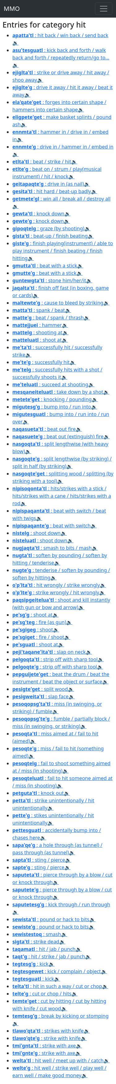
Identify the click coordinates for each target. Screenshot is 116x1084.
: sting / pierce (38, 859)
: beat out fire (44, 429)
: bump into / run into (51, 406)
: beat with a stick (44, 265)
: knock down (38, 213)
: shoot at (37, 339)
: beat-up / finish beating (50, 235)
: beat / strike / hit (41, 161)
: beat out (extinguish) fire (58, 436)
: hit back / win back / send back (60, 35)
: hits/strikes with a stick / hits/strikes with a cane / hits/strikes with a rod (61, 496)
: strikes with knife (48, 1030)
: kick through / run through (61, 904)
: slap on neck (49, 651)
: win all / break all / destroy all (61, 198)
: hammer (37, 325)
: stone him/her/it (49, 280)
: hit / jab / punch (43, 949)
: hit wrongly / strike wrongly (56, 585)
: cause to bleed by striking (57, 302)
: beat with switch (51, 525)
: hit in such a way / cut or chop (57, 986)
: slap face (40, 696)
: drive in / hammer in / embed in (63, 146)
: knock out (38, 793)
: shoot (32, 629)
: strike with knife (46, 1038)
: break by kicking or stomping (60, 1015)
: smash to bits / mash (52, 547)
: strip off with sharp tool (55, 659)
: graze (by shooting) (48, 228)
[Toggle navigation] (103, 8)
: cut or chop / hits (41, 993)
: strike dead (35, 941)
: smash (36, 934)
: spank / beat (38, 310)
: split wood (40, 689)
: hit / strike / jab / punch (48, 956)
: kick (30, 963)
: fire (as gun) (39, 622)
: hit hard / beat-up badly (51, 191)
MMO (12, 8)
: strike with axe (44, 1045)
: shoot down (36, 533)
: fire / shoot (38, 637)
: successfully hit (41, 362)
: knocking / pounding (52, 399)
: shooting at (37, 332)
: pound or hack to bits (50, 919)
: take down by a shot (57, 391)
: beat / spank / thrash (48, 317)
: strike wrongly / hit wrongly (55, 592)
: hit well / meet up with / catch (58, 1060)
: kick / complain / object (56, 971)
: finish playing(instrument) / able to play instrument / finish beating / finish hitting (62, 251)
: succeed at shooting (50, 384)
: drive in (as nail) (48, 183)
